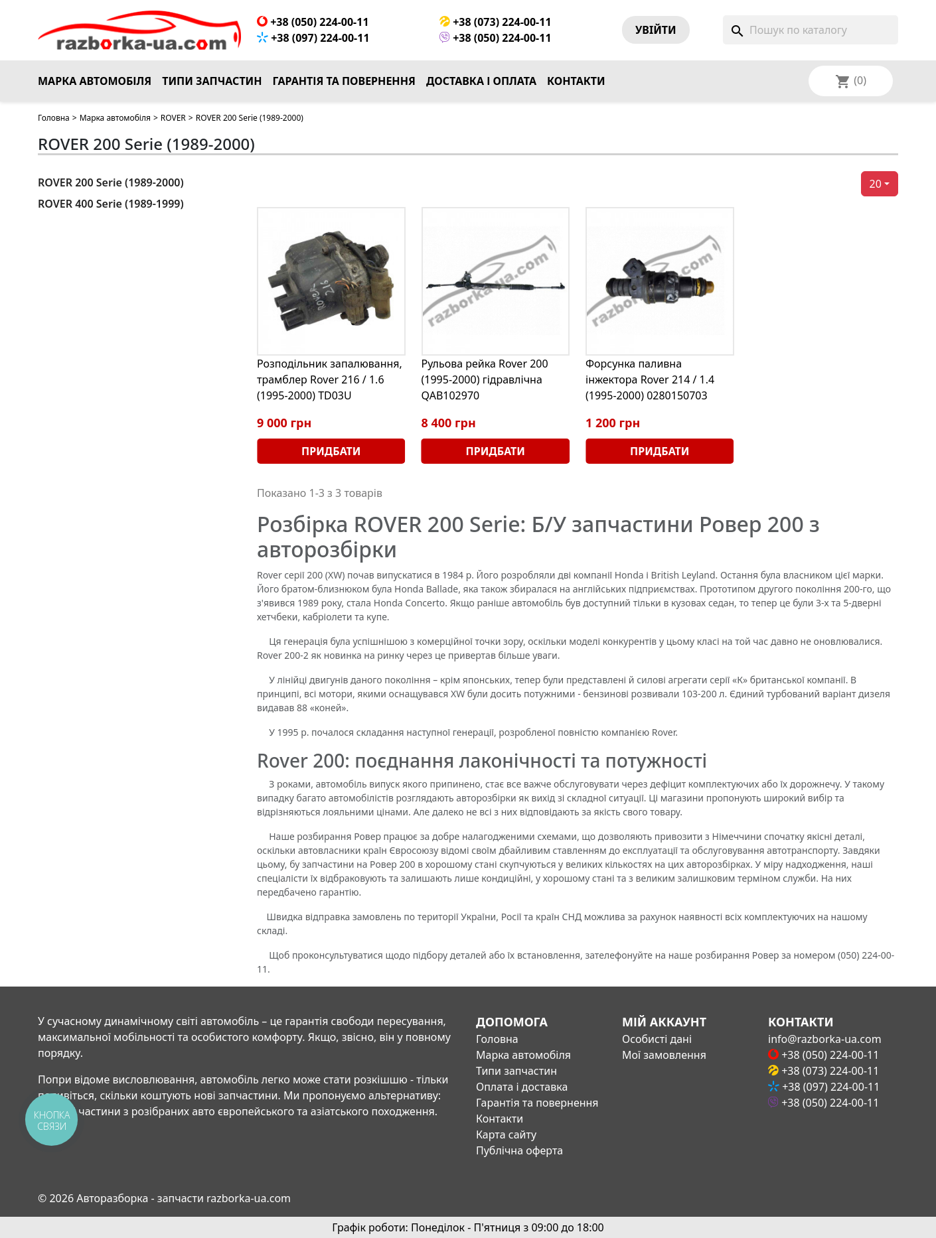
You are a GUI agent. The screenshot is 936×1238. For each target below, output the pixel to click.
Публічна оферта (519, 1150)
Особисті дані (657, 1039)
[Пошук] (810, 29)
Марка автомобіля (94, 81)
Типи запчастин (212, 81)
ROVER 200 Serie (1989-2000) (111, 182)
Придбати (330, 451)
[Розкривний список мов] (868, 81)
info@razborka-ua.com (825, 1039)
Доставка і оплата (481, 81)
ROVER (173, 117)
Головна (54, 117)
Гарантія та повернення (344, 81)
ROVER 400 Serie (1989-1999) (111, 203)
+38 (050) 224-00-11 (313, 22)
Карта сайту (506, 1134)
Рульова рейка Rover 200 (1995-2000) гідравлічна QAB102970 (485, 379)
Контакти (576, 81)
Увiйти (655, 30)
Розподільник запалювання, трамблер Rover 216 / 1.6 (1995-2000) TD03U (329, 379)
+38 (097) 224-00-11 (313, 38)
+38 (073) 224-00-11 (495, 22)
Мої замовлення (664, 1055)
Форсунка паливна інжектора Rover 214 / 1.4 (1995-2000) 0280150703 (649, 379)
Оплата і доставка (522, 1086)
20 (876, 183)
